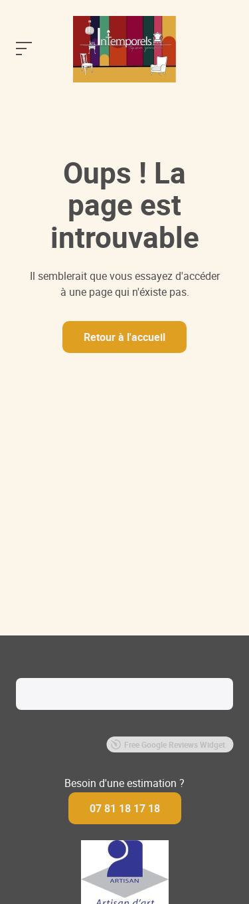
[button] (16, 723)
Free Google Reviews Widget (167, 744)
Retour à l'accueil (124, 337)
